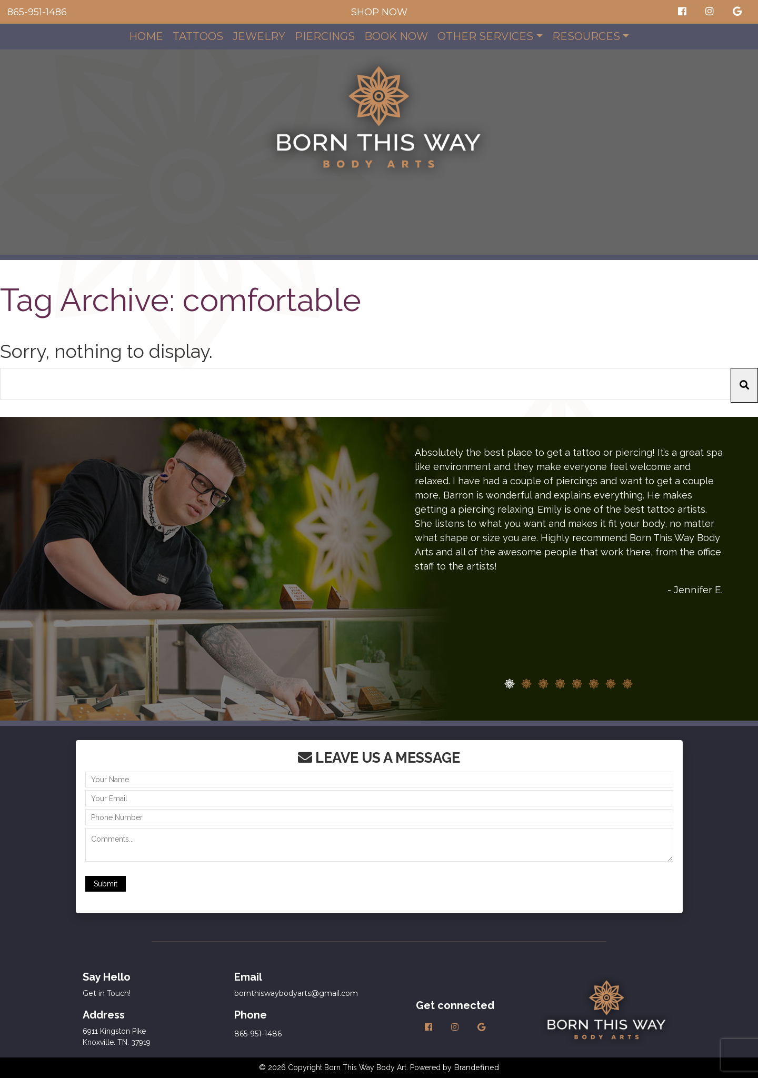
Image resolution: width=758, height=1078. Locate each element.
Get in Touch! (107, 993)
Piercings (325, 36)
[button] (744, 385)
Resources (586, 36)
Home (146, 36)
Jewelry (259, 36)
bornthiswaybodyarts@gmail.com (296, 993)
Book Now (396, 36)
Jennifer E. (698, 590)
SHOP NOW (379, 12)
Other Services (485, 36)
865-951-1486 (37, 12)
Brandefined (476, 1067)
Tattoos (198, 36)
